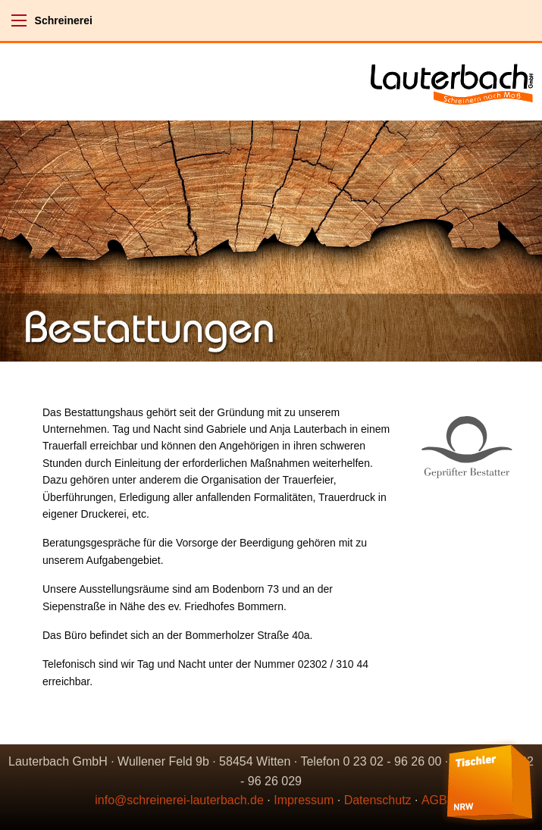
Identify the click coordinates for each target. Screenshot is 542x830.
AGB (434, 800)
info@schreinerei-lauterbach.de (179, 800)
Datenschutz (378, 800)
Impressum (304, 800)
